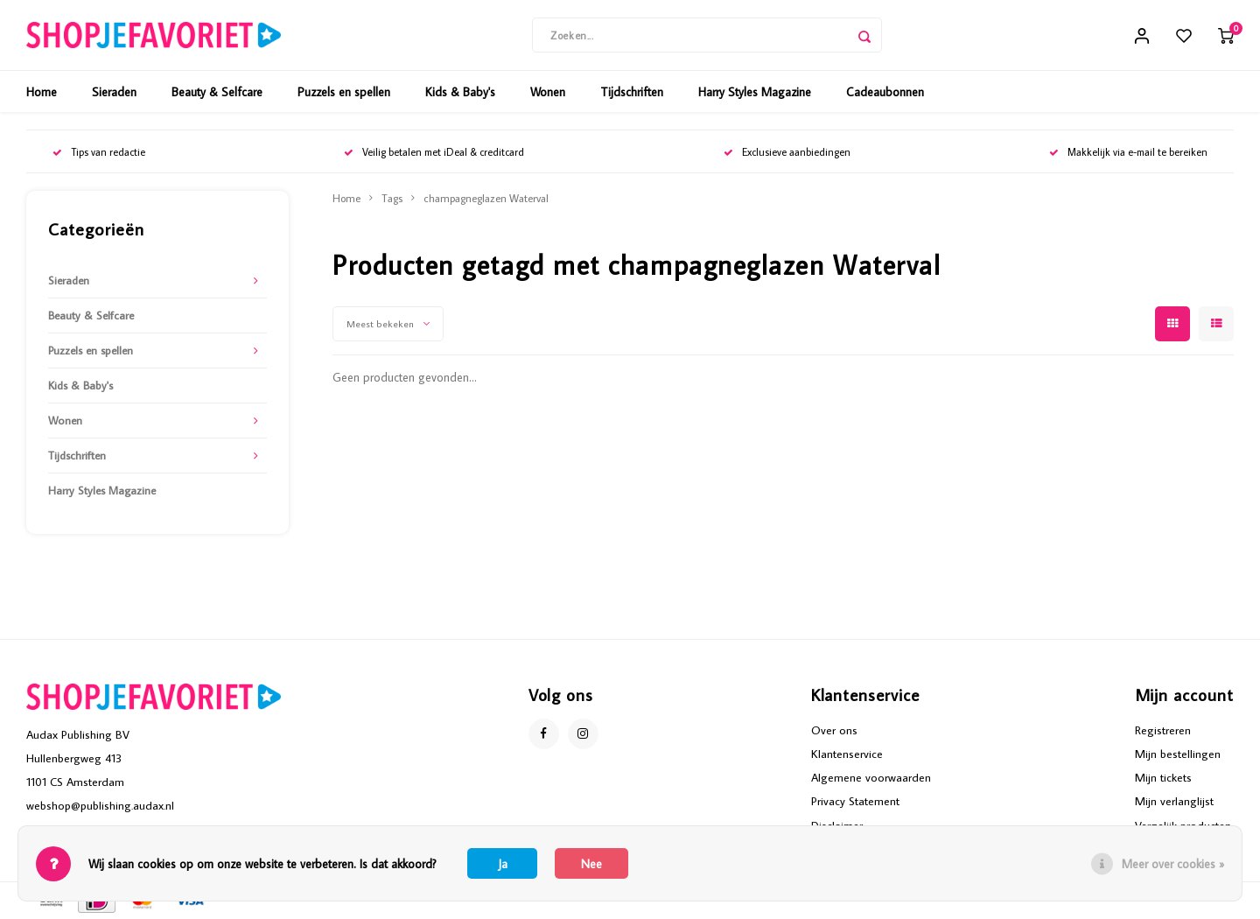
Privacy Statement (855, 801)
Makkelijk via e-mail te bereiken (1128, 151)
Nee (591, 864)
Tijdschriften (631, 92)
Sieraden (114, 92)
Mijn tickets (1163, 777)
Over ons (834, 730)
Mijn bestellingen (1178, 753)
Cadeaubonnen (885, 92)
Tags (392, 198)
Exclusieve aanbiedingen (787, 151)
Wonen (547, 92)
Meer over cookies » (1173, 864)
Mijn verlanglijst (1174, 801)
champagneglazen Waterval (486, 198)
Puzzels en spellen (344, 92)
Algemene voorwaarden (871, 777)
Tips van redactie (98, 151)
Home (41, 92)
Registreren (1163, 730)
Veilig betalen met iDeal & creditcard (434, 151)
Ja (503, 864)
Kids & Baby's (460, 92)
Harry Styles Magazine (754, 92)
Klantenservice (847, 753)
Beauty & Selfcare (217, 92)
